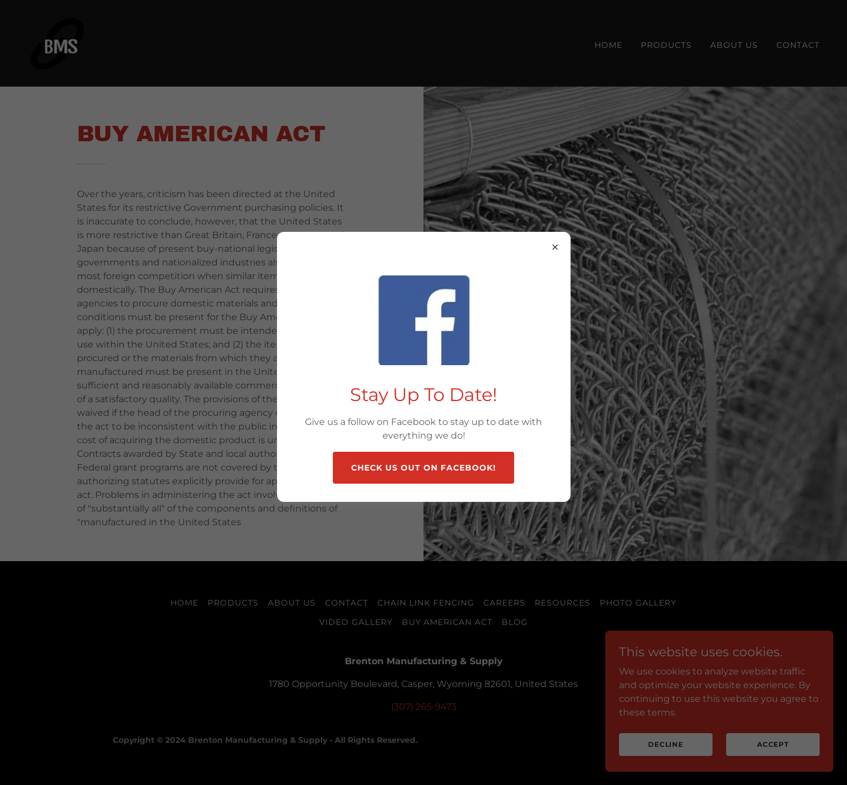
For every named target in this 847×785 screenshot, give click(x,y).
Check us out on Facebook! (423, 468)
